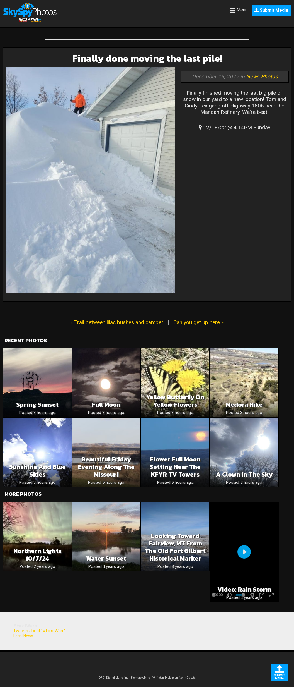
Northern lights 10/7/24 (37, 554)
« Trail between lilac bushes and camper (116, 322)
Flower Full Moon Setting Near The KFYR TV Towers (175, 467)
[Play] (244, 552)
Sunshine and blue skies (37, 470)
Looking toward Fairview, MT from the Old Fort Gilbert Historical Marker (175, 547)
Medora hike (244, 404)
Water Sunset (106, 558)
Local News (23, 636)
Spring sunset (37, 404)
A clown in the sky (244, 474)
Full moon (106, 404)
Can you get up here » (198, 322)
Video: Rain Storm (244, 589)
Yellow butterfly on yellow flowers (175, 400)
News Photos (262, 76)
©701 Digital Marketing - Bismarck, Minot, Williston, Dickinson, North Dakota (147, 677)
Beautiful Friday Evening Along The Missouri (106, 467)
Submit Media (271, 10)
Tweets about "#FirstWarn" (39, 630)
